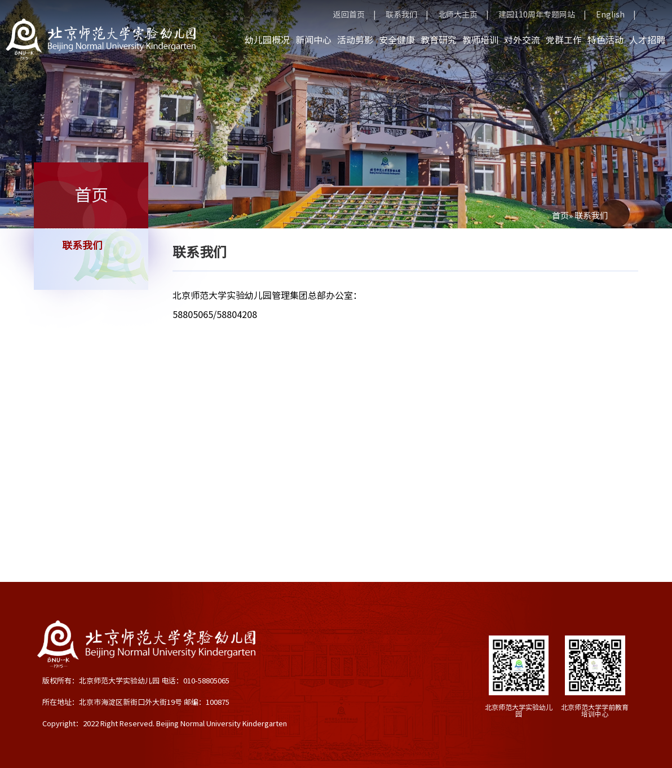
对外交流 (522, 40)
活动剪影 (355, 40)
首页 (560, 215)
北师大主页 (458, 15)
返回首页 (349, 15)
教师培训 (480, 40)
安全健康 (397, 40)
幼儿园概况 (267, 40)
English (610, 15)
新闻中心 (313, 40)
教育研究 (439, 40)
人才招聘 (647, 40)
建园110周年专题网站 (536, 15)
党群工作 (564, 40)
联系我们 (401, 15)
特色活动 (605, 40)
